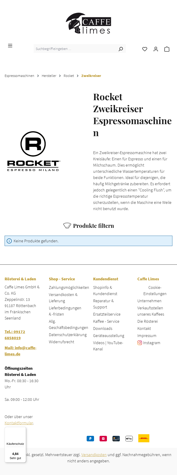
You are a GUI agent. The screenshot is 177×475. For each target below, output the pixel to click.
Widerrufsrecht (61, 341)
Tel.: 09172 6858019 (15, 334)
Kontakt (144, 328)
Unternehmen (149, 300)
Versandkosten (94, 454)
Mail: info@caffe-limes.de (20, 351)
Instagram (151, 342)
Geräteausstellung (108, 335)
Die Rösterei (147, 321)
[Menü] (10, 45)
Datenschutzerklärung (68, 334)
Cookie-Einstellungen (155, 290)
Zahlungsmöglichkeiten (69, 287)
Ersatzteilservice (107, 314)
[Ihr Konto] (155, 48)
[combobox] (74, 48)
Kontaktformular (19, 422)
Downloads (102, 328)
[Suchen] (120, 48)
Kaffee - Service (106, 321)
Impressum (146, 335)
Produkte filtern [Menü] (88, 225)
